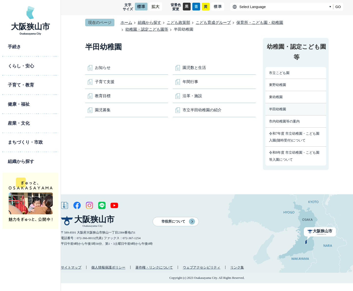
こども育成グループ (213, 22)
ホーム (126, 22)
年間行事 (190, 82)
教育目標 (103, 96)
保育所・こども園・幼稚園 (259, 22)
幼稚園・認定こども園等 (146, 29)
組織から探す (149, 22)
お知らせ (103, 68)
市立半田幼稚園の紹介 (202, 110)
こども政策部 (178, 22)
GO (338, 7)
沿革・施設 (192, 96)
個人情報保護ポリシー (108, 267)
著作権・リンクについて (154, 267)
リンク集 (237, 267)
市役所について (173, 221)
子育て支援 (104, 82)
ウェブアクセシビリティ (201, 267)
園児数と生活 (194, 68)
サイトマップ (71, 267)
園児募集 (103, 110)
